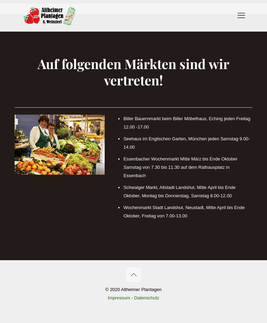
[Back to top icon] (133, 274)
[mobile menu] (241, 16)
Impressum (119, 297)
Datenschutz (146, 297)
